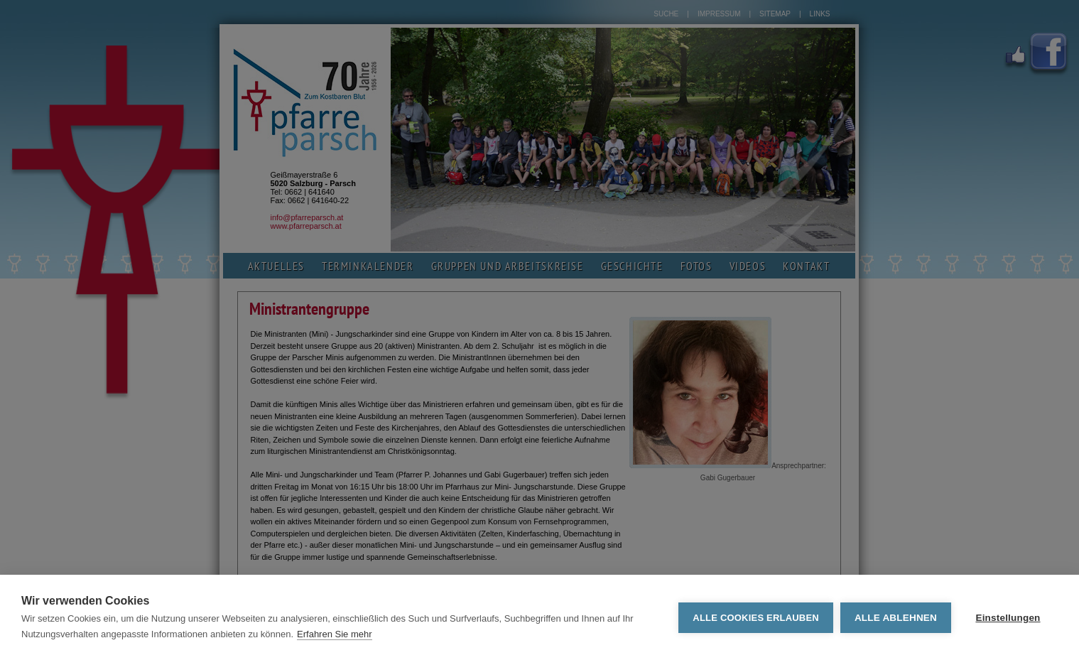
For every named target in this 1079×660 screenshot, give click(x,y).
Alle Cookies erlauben (756, 617)
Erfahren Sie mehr (334, 634)
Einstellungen (1007, 617)
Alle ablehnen (896, 617)
